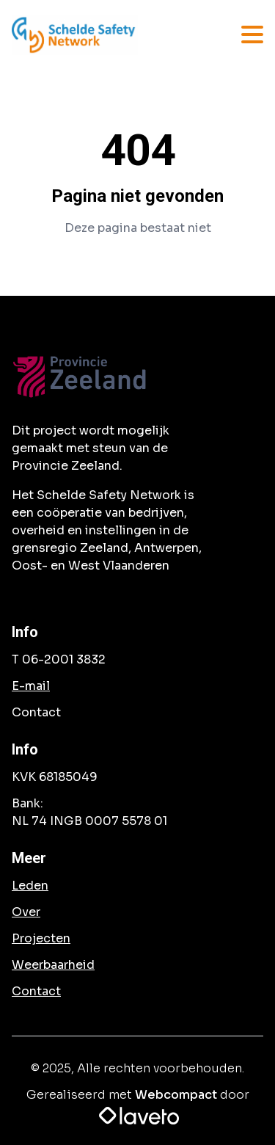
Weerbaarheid (53, 965)
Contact (36, 991)
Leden (30, 885)
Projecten (41, 938)
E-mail (31, 686)
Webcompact (176, 1094)
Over (26, 912)
